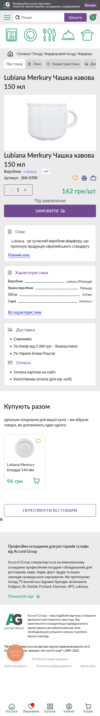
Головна (23, 54)
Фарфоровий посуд (60, 54)
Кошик (88, 708)
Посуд (37, 54)
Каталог (50, 708)
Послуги (12, 708)
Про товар (14, 64)
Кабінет (69, 708)
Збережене (31, 708)
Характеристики (65, 64)
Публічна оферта (15, 665)
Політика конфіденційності (54, 665)
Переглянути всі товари (50, 510)
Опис (37, 64)
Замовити (47, 210)
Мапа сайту (88, 665)
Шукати (75, 17)
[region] (52, 466)
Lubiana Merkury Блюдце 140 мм (20, 467)
